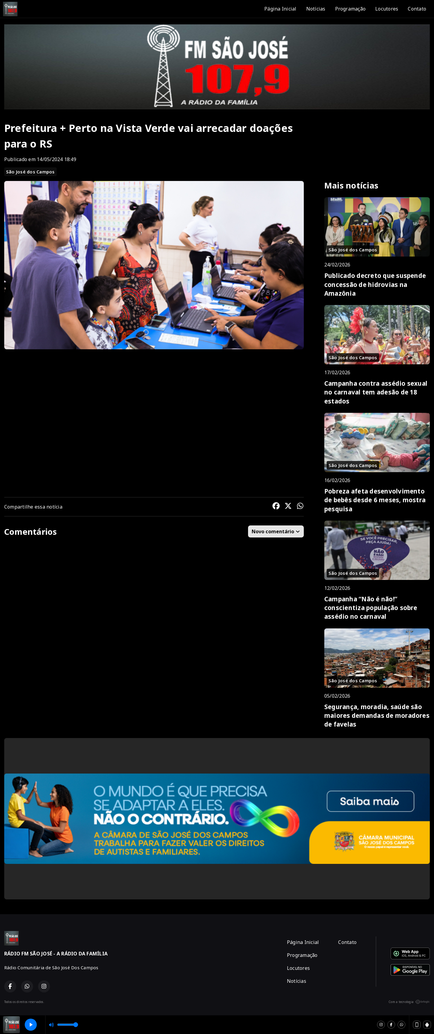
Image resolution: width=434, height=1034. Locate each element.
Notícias (316, 8)
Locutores (386, 8)
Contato (417, 8)
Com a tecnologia (409, 1002)
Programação (350, 8)
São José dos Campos (30, 172)
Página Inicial (280, 8)
